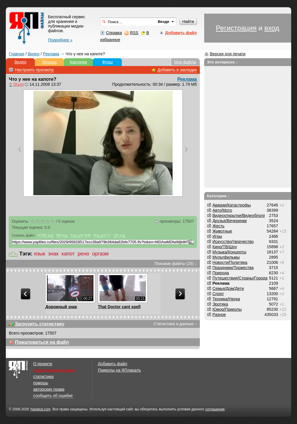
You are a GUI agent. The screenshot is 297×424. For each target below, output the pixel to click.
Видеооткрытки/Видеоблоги (239, 215)
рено (83, 253)
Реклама (51, 54)
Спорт (218, 293)
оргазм (100, 253)
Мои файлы (185, 62)
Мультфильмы (226, 257)
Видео (33, 54)
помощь (40, 383)
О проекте (42, 363)
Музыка (49, 62)
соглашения (214, 409)
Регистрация (236, 28)
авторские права (48, 389)
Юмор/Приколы (227, 309)
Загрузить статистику (39, 323)
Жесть (218, 226)
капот (68, 253)
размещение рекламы (54, 370)
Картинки (78, 62)
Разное (219, 314)
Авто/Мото (222, 210)
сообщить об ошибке (53, 395)
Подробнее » (60, 40)
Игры (217, 236)
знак (53, 253)
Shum (18, 84)
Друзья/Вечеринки (230, 220)
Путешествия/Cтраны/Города (240, 278)
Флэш (107, 62)
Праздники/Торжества (233, 267)
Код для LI (102, 235)
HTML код (45, 235)
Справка (114, 32)
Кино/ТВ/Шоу (225, 246)
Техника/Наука (226, 299)
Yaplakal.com (40, 409)
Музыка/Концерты (230, 252)
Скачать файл (23, 235)
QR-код (119, 235)
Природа (221, 273)
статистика (43, 376)
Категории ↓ (218, 196)
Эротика (220, 304)
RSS (134, 32)
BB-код (62, 235)
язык (39, 253)
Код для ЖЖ (80, 235)
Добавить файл (112, 363)
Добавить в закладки (177, 69)
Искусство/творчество (233, 241)
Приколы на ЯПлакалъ (119, 370)
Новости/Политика (230, 262)
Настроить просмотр (34, 69)
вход (271, 28)
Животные (222, 231)
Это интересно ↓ (222, 62)
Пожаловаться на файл (42, 342)
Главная (16, 54)
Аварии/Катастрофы (232, 205)
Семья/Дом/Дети (228, 288)
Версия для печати (227, 54)
